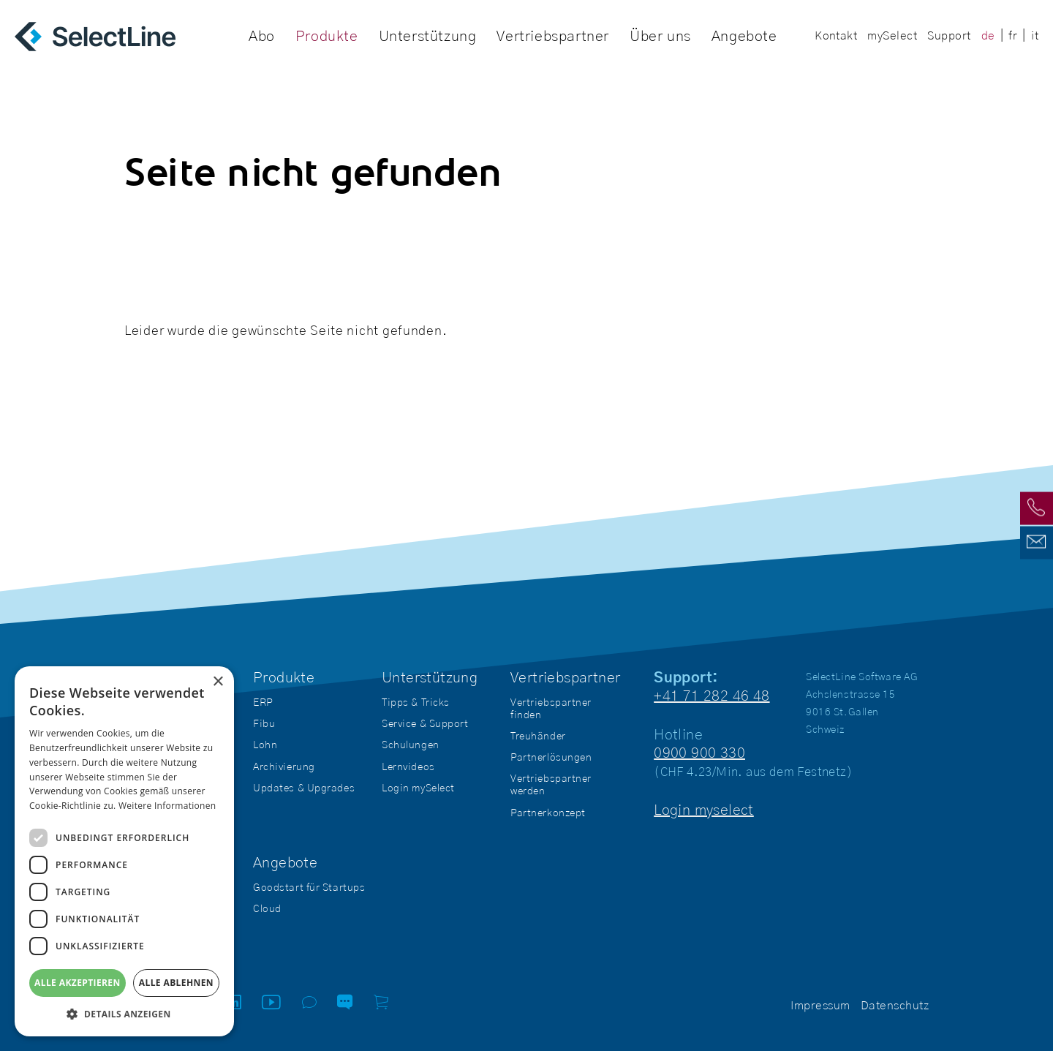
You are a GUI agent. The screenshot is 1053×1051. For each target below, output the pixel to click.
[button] (124, 1014)
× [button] (217, 682)
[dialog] (124, 851)
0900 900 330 (699, 753)
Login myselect (704, 810)
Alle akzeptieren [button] (77, 982)
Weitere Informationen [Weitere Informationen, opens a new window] (167, 805)
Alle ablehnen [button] (176, 982)
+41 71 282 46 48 (711, 696)
